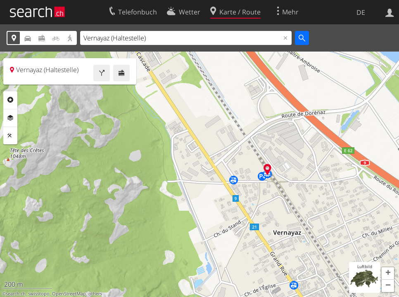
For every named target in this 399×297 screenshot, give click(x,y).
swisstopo (39, 294)
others (95, 294)
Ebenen (10, 118)
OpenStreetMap (69, 294)
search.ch (16, 294)
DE (360, 12)
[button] (388, 273)
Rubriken (10, 99)
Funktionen (10, 135)
